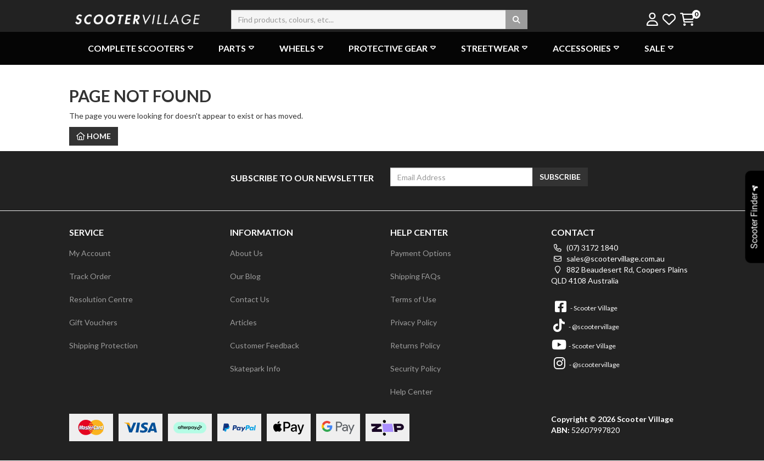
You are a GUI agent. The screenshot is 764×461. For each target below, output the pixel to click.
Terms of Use (413, 299)
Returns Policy (415, 345)
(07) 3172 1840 (584, 247)
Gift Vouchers (93, 322)
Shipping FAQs (415, 276)
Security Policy (415, 368)
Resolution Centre (101, 299)
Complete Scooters (142, 48)
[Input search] (379, 19)
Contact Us (249, 299)
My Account (90, 253)
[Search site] (516, 19)
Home (93, 136)
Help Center (411, 391)
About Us (246, 253)
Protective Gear (394, 48)
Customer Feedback (264, 345)
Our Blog (245, 276)
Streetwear (495, 48)
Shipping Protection (103, 345)
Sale (660, 48)
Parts (237, 48)
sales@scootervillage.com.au (608, 258)
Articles (243, 322)
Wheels (302, 48)
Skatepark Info (255, 368)
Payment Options (420, 253)
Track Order (90, 276)
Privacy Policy (413, 322)
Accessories (587, 48)
